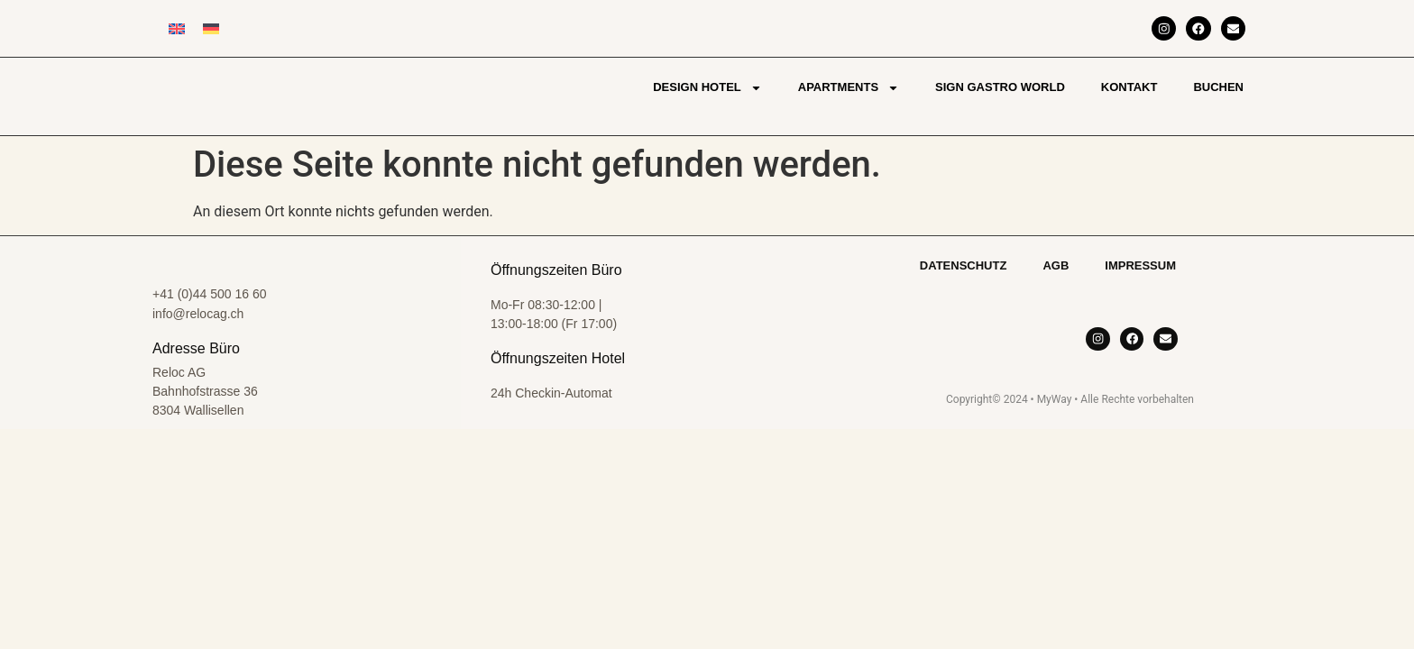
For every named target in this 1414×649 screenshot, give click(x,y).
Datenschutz (963, 265)
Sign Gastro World (1000, 87)
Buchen (1218, 87)
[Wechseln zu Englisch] (177, 28)
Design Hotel (707, 88)
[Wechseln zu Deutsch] (211, 28)
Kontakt (1129, 87)
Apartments (848, 88)
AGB (1055, 265)
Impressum (1140, 265)
